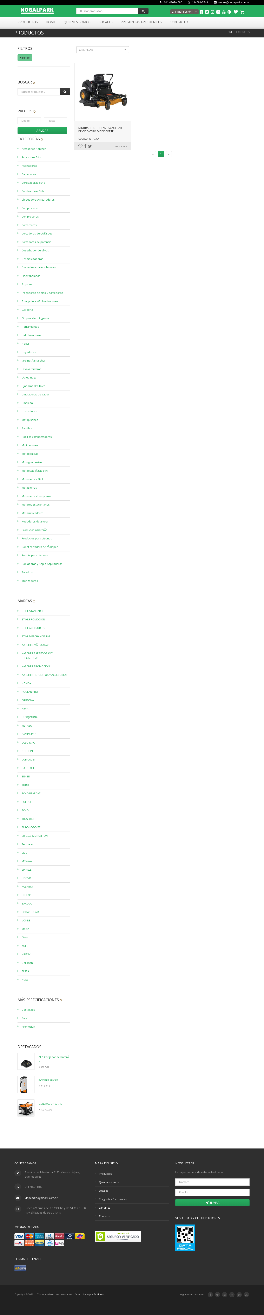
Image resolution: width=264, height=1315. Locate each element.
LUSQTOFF (28, 768)
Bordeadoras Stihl (33, 191)
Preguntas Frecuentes (141, 22)
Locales (106, 22)
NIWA (25, 708)
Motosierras (29, 487)
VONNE (26, 920)
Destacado (28, 1010)
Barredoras (29, 174)
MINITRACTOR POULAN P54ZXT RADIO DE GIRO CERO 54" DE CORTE (101, 129)
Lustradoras (29, 411)
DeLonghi (27, 963)
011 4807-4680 (171, 2)
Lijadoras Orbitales (33, 386)
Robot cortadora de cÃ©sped (40, 547)
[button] (102, 49)
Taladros (27, 572)
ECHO (25, 810)
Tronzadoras (30, 581)
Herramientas (30, 326)
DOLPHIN (27, 751)
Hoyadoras (29, 352)
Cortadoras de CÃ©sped (37, 233)
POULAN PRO (30, 692)
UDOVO (26, 878)
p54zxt (24, 58)
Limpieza (27, 403)
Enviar (212, 1202)
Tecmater (27, 844)
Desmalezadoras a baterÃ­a (39, 267)
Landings (104, 1207)
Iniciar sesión (182, 11)
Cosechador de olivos (35, 250)
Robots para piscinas (35, 555)
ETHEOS (27, 895)
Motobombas (30, 454)
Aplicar (42, 130)
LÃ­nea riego (29, 377)
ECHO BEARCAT (31, 793)
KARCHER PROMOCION (36, 666)
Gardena (27, 310)
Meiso (25, 929)
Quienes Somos (77, 22)
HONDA (26, 683)
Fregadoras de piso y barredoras (42, 293)
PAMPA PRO (29, 734)
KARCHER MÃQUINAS (36, 645)
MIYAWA (27, 861)
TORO (25, 785)
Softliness (99, 1294)
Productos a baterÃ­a (34, 530)
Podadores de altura (35, 521)
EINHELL (26, 869)
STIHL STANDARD (32, 611)
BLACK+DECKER (31, 827)
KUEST (26, 946)
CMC (24, 852)
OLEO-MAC (28, 742)
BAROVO (27, 903)
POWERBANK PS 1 (50, 1080)
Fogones (27, 284)
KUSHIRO (27, 886)
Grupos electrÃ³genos (35, 318)
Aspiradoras (29, 166)
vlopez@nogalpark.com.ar (232, 2)
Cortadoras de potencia (36, 242)
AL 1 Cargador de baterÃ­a (54, 1059)
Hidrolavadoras (31, 335)
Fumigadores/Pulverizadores (40, 301)
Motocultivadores (33, 513)
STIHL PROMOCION (33, 619)
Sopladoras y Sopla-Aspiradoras (42, 564)
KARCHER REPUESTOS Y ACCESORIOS (44, 675)
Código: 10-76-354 (88, 138)
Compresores (30, 216)
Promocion (28, 1026)
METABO (27, 725)
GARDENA (28, 700)
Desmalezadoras (32, 259)
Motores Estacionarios (36, 504)
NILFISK (26, 954)
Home (51, 22)
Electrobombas (31, 276)
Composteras (30, 208)
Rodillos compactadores (37, 437)
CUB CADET (28, 759)
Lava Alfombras (31, 369)
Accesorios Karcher (34, 149)
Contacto (179, 22)
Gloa (25, 937)
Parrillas (27, 428)
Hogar (25, 343)
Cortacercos (29, 225)
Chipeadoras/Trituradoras (38, 199)
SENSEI (26, 776)
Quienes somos (109, 1182)
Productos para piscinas (37, 538)
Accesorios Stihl (31, 157)
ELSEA (25, 971)
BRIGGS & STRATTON (35, 836)
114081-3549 (198, 2)
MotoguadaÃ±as (32, 462)
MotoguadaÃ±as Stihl (35, 470)
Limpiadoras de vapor (35, 394)
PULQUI (26, 802)
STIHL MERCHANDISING (36, 636)
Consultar (120, 146)
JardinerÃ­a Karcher (33, 360)
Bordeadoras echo (33, 182)
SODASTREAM (30, 912)
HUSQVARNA (30, 717)
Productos (28, 22)
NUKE (25, 980)
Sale (24, 1018)
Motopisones (30, 420)
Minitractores (30, 445)
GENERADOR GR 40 (50, 1104)
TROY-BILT (28, 819)
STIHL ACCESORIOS (33, 628)
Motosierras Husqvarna (37, 496)
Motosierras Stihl (32, 479)
